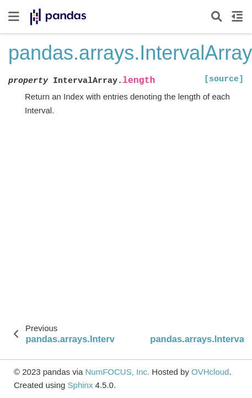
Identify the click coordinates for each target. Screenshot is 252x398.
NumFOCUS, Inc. (117, 371)
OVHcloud (210, 371)
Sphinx (80, 385)
